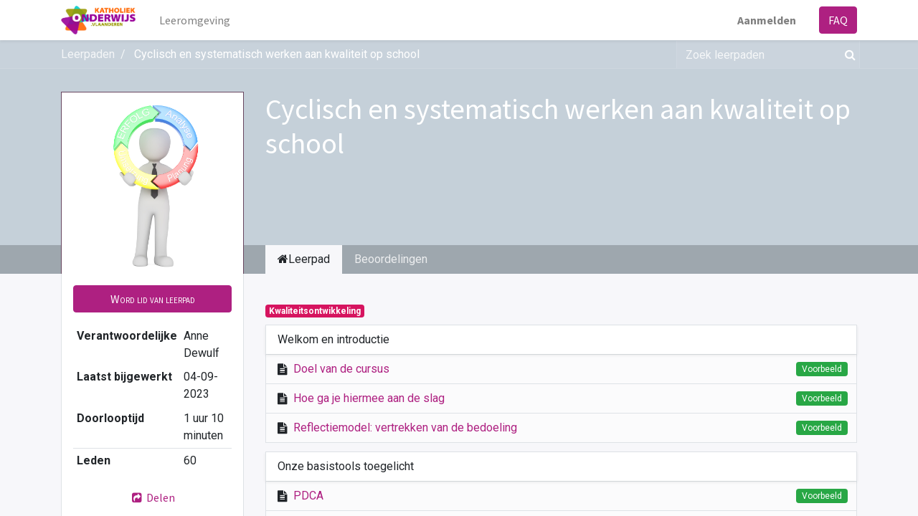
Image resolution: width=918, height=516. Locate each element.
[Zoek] (847, 54)
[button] (152, 298)
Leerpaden (88, 54)
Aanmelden (766, 20)
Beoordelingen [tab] (390, 259)
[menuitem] (194, 20)
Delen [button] (153, 497)
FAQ (838, 20)
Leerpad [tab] (304, 259)
